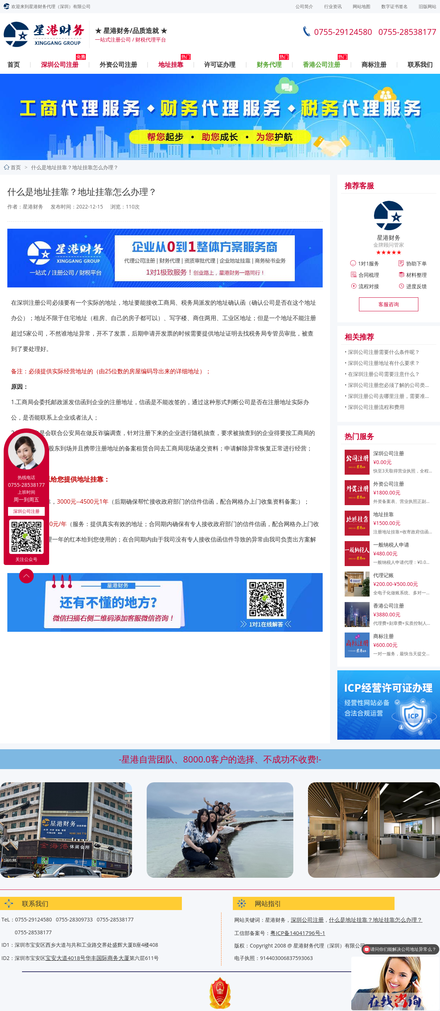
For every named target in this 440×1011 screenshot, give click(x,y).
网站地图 (361, 6)
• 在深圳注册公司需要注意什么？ (382, 373)
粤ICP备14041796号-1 (297, 932)
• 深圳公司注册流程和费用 (374, 406)
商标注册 (374, 64)
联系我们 (420, 64)
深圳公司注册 (59, 64)
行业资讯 (333, 6)
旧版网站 (427, 6)
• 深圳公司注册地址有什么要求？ (382, 362)
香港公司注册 (321, 64)
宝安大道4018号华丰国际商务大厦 (87, 957)
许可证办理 (219, 64)
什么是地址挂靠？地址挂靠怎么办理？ (375, 919)
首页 (13, 64)
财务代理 (269, 64)
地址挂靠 (170, 64)
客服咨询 (388, 304)
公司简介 (304, 6)
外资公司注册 (118, 64)
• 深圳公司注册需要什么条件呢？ (382, 351)
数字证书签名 (394, 6)
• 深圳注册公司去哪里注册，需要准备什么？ (389, 395)
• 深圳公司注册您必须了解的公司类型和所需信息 (389, 384)
